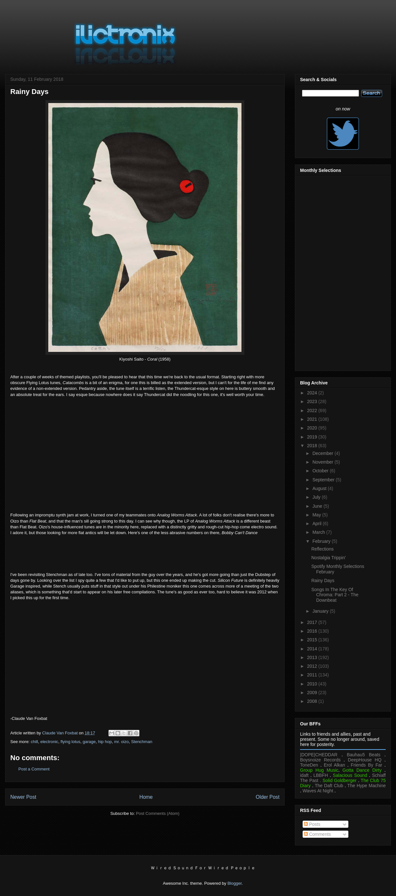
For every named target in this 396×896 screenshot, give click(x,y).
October (321, 470)
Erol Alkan (334, 765)
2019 (312, 436)
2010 (312, 683)
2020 (312, 427)
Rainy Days (323, 580)
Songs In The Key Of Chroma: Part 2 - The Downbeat (334, 595)
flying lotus (70, 741)
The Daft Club (329, 785)
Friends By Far (366, 765)
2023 (312, 401)
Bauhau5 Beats (363, 754)
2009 (312, 692)
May (317, 514)
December (323, 453)
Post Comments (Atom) (157, 813)
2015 (312, 639)
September (323, 479)
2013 (312, 657)
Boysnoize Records (320, 759)
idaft (304, 775)
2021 (312, 419)
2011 (312, 674)
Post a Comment (34, 769)
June (317, 506)
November (323, 462)
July (317, 497)
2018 (312, 445)
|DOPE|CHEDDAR (318, 754)
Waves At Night (318, 790)
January (321, 611)
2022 (312, 410)
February (322, 541)
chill (34, 741)
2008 (312, 701)
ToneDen (309, 765)
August (319, 488)
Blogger (234, 883)
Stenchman (141, 741)
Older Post (267, 797)
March (319, 532)
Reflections (322, 549)
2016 (312, 631)
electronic (49, 741)
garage (89, 741)
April (317, 523)
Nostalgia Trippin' (328, 557)
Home (146, 797)
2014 (312, 648)
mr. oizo (121, 741)
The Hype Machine (366, 785)
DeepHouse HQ (365, 759)
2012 (312, 666)
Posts (312, 824)
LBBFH (321, 775)
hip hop (105, 741)
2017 (312, 622)
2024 (312, 392)
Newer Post (23, 797)
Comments (317, 834)
